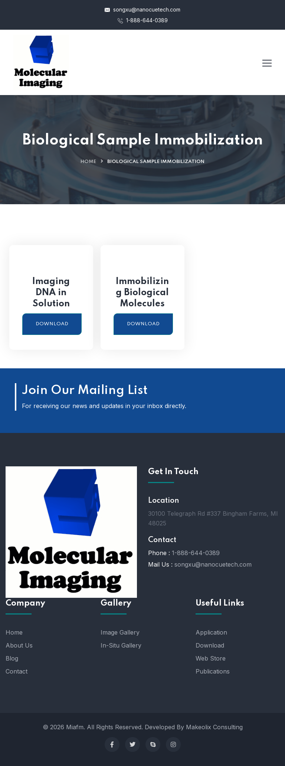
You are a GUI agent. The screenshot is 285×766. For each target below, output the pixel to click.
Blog (12, 658)
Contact (16, 671)
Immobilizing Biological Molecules (142, 293)
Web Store (211, 658)
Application (211, 632)
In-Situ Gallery (121, 645)
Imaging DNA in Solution (51, 293)
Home (88, 161)
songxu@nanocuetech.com (142, 9)
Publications (213, 671)
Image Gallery (120, 632)
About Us (19, 645)
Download (52, 324)
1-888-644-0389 (143, 20)
